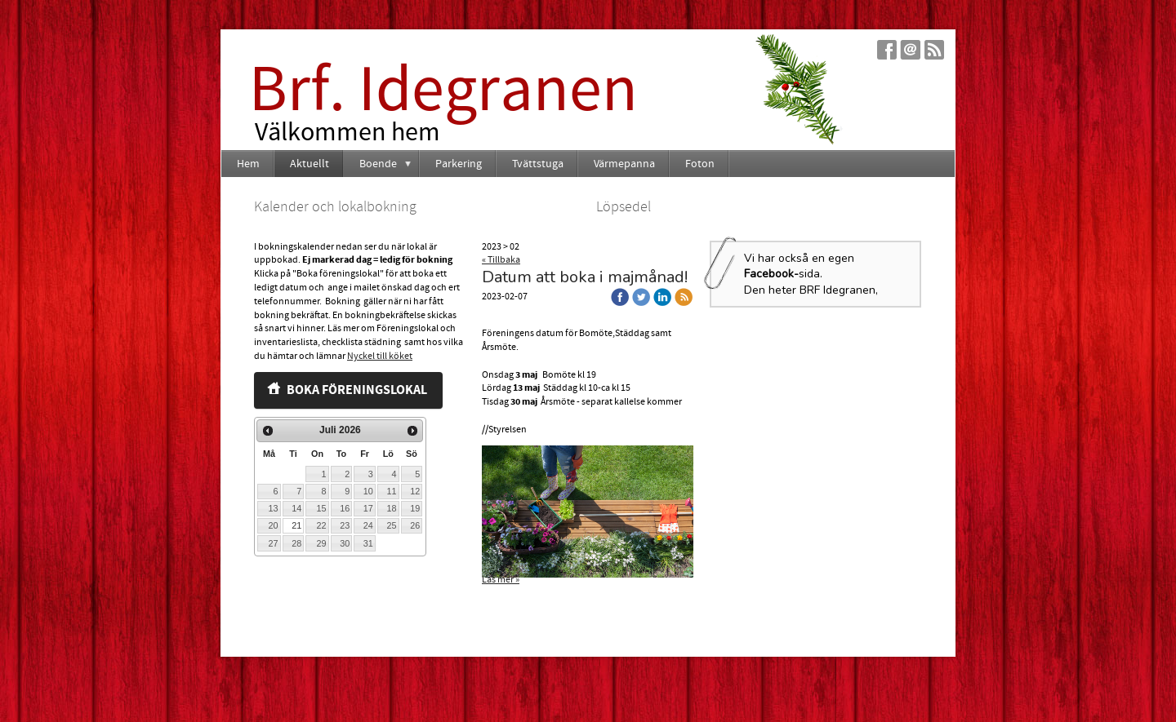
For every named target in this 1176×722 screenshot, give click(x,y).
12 (415, 491)
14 (296, 508)
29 (321, 543)
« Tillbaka (501, 260)
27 (273, 543)
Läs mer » (500, 580)
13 (273, 508)
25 (391, 525)
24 (368, 525)
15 (321, 508)
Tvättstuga (538, 164)
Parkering (458, 164)
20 (273, 525)
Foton (700, 164)
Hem (248, 164)
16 (345, 508)
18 (391, 508)
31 (368, 543)
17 (368, 508)
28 (296, 543)
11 (391, 491)
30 (345, 543)
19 (415, 508)
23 (345, 525)
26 (415, 525)
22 (321, 525)
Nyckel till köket (379, 356)
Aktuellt (309, 164)
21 (296, 525)
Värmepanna (624, 164)
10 (368, 491)
